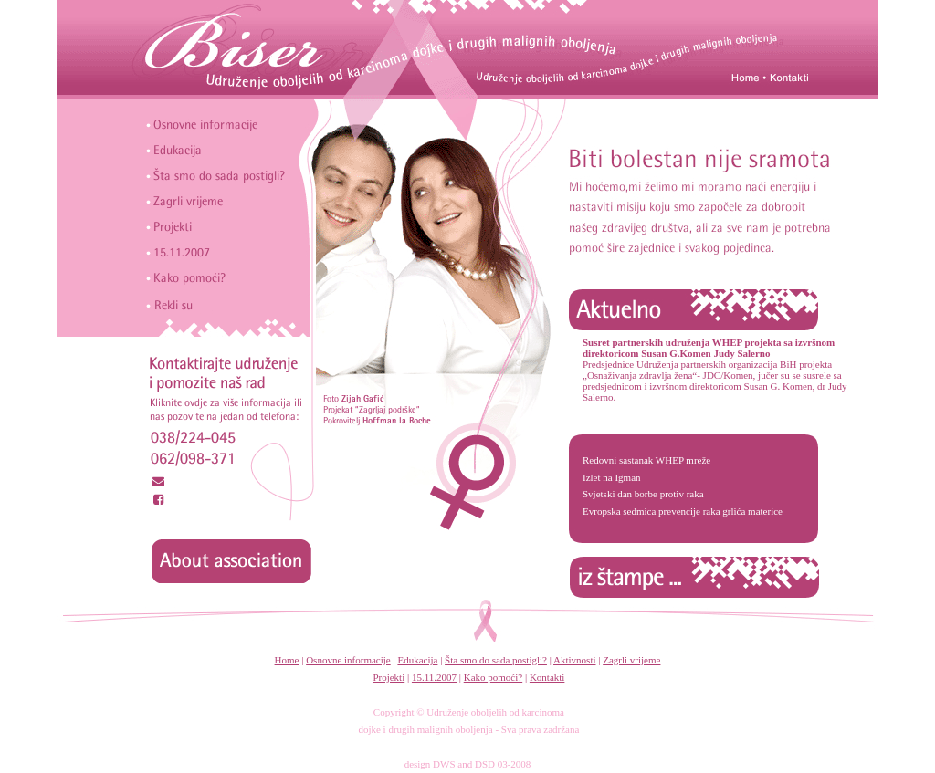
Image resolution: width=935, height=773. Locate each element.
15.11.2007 (434, 677)
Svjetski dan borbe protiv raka (643, 493)
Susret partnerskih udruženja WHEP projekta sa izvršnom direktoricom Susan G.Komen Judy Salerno (709, 348)
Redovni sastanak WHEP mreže (646, 459)
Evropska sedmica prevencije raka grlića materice (683, 511)
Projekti (388, 677)
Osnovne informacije (348, 659)
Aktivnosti (574, 659)
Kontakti (547, 677)
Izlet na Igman (612, 477)
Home (287, 659)
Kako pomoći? (493, 677)
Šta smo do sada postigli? (496, 659)
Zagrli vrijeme (631, 659)
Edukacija (417, 659)
